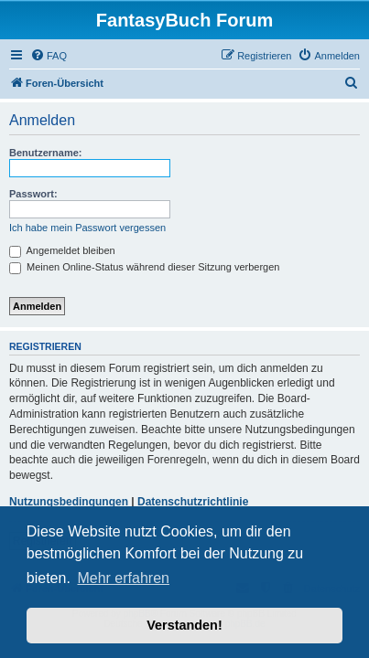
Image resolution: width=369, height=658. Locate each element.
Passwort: (33, 193)
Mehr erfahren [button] (123, 578)
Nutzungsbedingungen (68, 501)
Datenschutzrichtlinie (192, 501)
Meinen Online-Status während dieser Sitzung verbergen (144, 266)
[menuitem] (48, 56)
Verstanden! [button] (184, 625)
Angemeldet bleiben (62, 250)
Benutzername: (45, 152)
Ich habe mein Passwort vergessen (87, 227)
